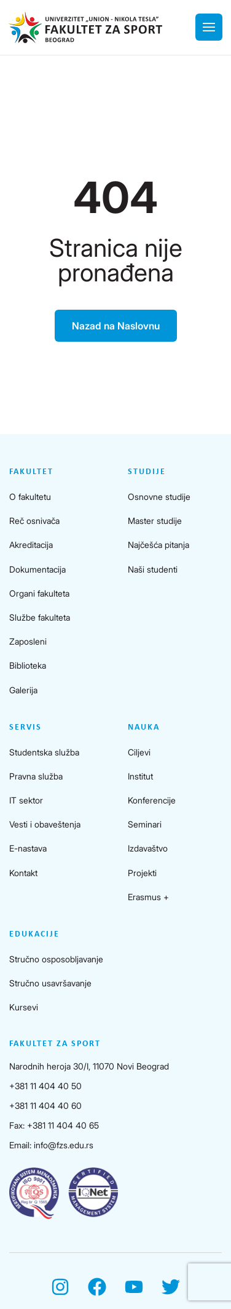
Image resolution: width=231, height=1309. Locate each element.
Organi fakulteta (39, 593)
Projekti (142, 873)
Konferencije (152, 800)
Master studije (155, 520)
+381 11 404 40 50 (45, 1086)
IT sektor (26, 800)
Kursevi (23, 1007)
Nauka (144, 727)
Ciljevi (139, 752)
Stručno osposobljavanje (56, 959)
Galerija (23, 690)
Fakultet (31, 472)
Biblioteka (27, 665)
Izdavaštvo (148, 848)
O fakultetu (30, 496)
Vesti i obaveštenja (44, 824)
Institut (140, 776)
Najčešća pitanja (158, 544)
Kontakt (23, 873)
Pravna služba (36, 776)
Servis (25, 727)
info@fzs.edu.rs (63, 1145)
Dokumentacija (37, 569)
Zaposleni (28, 641)
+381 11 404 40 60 (45, 1105)
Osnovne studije (159, 496)
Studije (147, 472)
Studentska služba (44, 752)
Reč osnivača (34, 520)
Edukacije (34, 934)
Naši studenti (153, 569)
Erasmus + (148, 897)
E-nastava (28, 848)
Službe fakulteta (39, 617)
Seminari (145, 824)
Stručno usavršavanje (50, 983)
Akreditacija (31, 544)
